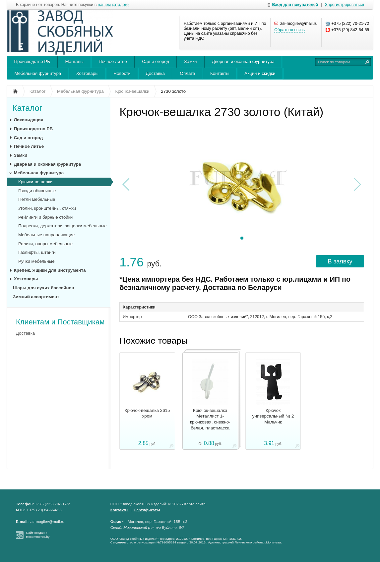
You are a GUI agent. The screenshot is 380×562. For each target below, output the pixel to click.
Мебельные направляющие (46, 234)
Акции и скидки (259, 73)
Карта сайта (195, 504)
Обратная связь (289, 30)
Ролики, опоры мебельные (45, 243)
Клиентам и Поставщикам (60, 322)
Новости (122, 73)
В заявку (340, 261)
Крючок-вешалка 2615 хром (147, 413)
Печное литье (113, 61)
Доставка (155, 73)
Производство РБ (32, 61)
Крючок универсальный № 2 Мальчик (273, 416)
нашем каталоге (113, 5)
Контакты (219, 73)
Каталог (27, 108)
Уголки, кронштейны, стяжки (47, 208)
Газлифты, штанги (37, 252)
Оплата (187, 73)
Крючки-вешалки (35, 181)
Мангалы (74, 61)
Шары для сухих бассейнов (43, 287)
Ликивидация (28, 119)
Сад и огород (155, 61)
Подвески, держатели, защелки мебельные (62, 225)
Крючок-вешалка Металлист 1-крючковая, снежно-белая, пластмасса (210, 419)
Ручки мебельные (36, 261)
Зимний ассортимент (36, 296)
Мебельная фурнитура (38, 73)
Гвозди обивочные (37, 190)
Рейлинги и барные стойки (45, 217)
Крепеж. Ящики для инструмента (50, 270)
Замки (190, 61)
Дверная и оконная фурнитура (243, 61)
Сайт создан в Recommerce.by (37, 534)
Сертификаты (147, 510)
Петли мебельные (36, 199)
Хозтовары (87, 73)
